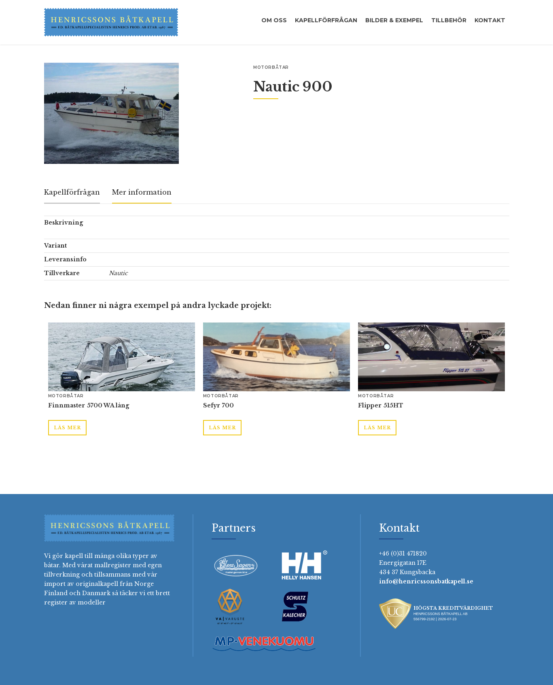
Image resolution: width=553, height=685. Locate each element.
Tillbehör (448, 20)
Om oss (274, 20)
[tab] (72, 193)
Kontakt (490, 20)
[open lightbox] (111, 113)
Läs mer (67, 428)
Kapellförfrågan (326, 20)
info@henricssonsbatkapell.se (426, 581)
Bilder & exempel (394, 20)
